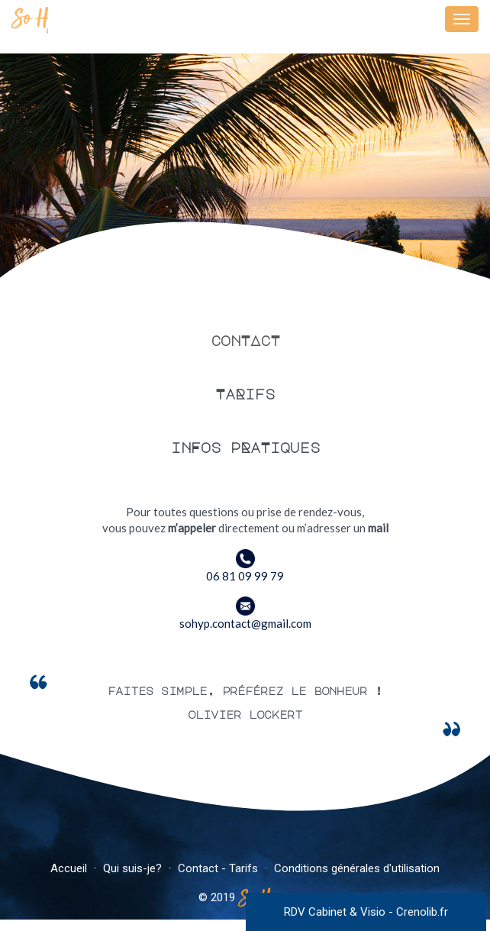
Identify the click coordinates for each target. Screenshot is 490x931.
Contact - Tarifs (218, 868)
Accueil (68, 868)
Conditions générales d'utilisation (357, 868)
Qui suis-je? (132, 868)
